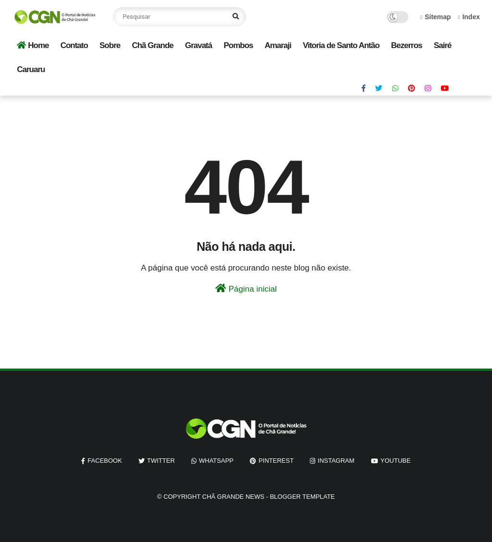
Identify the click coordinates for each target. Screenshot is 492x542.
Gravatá (198, 45)
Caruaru (31, 69)
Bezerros (406, 45)
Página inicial (246, 288)
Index (469, 17)
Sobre (109, 45)
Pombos (238, 45)
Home (33, 45)
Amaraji (278, 45)
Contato (74, 45)
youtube (396, 460)
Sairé (443, 45)
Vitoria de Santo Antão (341, 45)
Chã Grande (152, 45)
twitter (161, 460)
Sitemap (435, 17)
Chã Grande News (233, 496)
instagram (336, 460)
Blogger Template (302, 496)
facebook (104, 460)
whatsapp (216, 460)
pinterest (276, 460)
